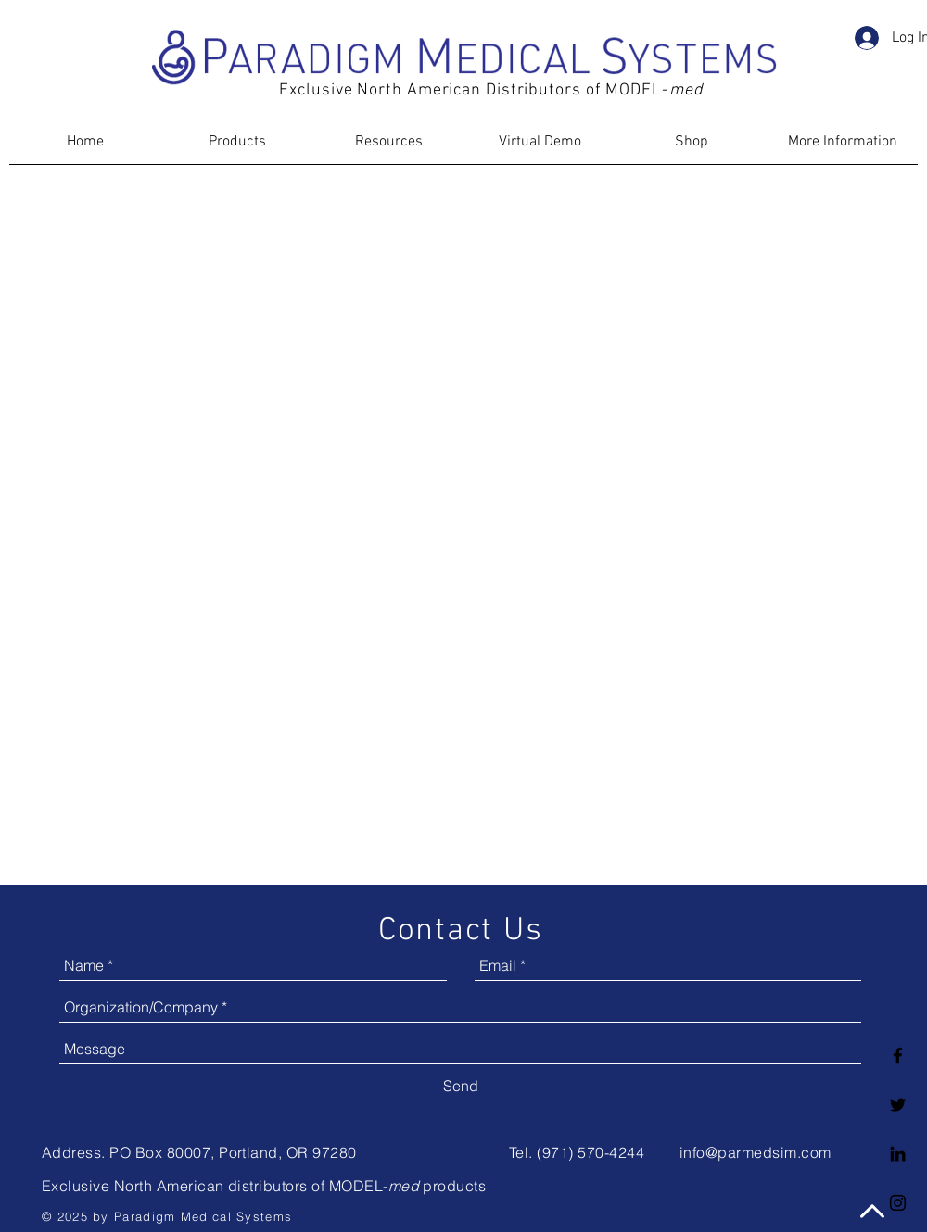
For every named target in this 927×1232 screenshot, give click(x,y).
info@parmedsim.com (755, 1152)
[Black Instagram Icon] (897, 1202)
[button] (867, 75)
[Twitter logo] (897, 1104)
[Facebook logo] (897, 1055)
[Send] (460, 1085)
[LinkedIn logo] (897, 1153)
